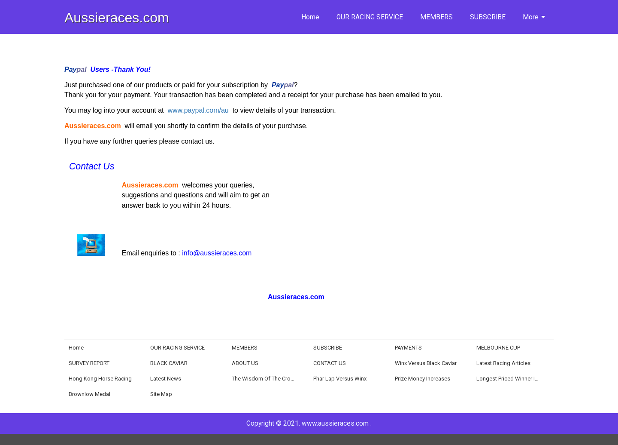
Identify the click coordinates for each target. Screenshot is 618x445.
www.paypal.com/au (197, 110)
